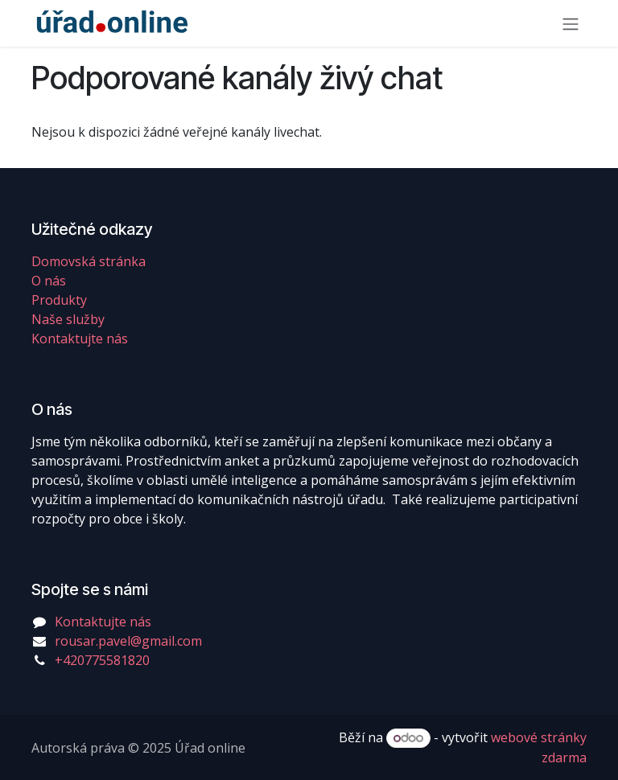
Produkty (59, 300)
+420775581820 (102, 660)
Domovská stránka (88, 261)
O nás (48, 280)
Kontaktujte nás (79, 338)
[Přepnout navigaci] (570, 23)
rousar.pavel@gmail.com (128, 641)
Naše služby (68, 319)
